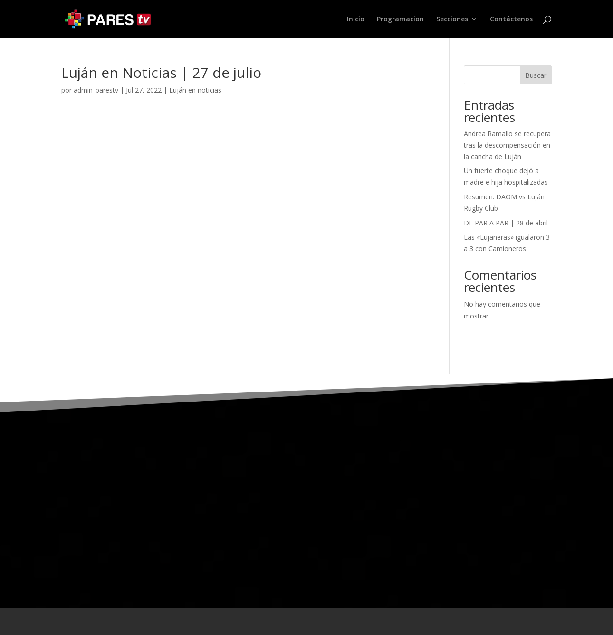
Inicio (355, 19)
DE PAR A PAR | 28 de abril (506, 222)
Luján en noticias (195, 89)
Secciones (452, 19)
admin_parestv (96, 89)
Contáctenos (511, 19)
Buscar (535, 75)
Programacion (400, 19)
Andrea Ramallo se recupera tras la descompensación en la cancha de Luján (507, 145)
